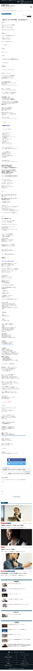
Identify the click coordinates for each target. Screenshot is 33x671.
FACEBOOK (25, 1)
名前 (2, 492)
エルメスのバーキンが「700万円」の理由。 (14, 615)
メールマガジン (8, 662)
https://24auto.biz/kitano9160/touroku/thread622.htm (14, 435)
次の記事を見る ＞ (27, 471)
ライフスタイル (4, 524)
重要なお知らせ (4, 13)
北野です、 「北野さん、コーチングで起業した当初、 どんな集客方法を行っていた (13, 576)
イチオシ (13, 572)
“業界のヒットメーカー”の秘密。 (8, 550)
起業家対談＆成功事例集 (8, 658)
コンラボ (9, 13)
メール (3, 495)
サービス (24, 660)
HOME (8, 656)
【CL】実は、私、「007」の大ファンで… (14, 595)
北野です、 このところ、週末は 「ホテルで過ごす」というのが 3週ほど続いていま (13, 528)
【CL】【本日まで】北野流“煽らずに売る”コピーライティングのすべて (18, 605)
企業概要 (21, 3)
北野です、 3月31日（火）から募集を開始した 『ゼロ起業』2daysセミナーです (13, 552)
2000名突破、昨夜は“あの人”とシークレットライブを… (16, 625)
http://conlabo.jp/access (8, 344)
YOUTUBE (20, 1)
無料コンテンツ (24, 662)
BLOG (25, 658)
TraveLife (8, 660)
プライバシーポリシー (24, 667)
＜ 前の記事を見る (5, 467)
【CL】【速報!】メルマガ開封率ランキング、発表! (15, 600)
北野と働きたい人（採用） (28, 3)
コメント (3, 481)
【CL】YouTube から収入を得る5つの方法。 (14, 584)
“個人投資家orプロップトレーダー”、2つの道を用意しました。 (17, 630)
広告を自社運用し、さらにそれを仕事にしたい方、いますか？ (14, 574)
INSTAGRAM (29, 1)
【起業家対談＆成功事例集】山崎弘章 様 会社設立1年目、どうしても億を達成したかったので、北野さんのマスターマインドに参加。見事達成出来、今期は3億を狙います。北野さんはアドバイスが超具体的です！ (19, 646)
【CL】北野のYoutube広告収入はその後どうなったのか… (16, 590)
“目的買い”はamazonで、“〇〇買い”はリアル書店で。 (13, 526)
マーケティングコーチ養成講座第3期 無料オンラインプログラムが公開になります (19, 641)
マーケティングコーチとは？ (24, 656)
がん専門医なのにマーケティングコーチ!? (14, 635)
